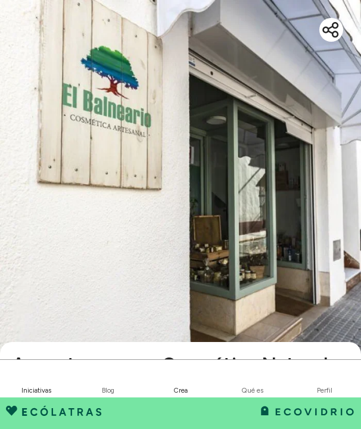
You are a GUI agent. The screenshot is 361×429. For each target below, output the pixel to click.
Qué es (252, 390)
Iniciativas (36, 390)
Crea (181, 390)
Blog (108, 390)
